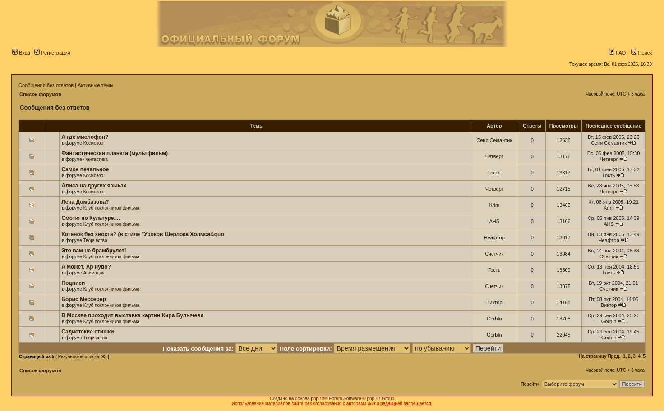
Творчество (95, 240)
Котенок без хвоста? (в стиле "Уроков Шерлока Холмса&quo (142, 234)
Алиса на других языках (93, 186)
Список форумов (40, 94)
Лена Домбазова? (85, 202)
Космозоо (93, 143)
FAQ (617, 52)
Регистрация (52, 52)
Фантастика (95, 159)
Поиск (641, 52)
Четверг (494, 156)
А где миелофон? (84, 137)
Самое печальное (85, 169)
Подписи (73, 283)
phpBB (317, 398)
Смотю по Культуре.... (90, 218)
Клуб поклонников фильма (111, 208)
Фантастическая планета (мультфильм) (114, 153)
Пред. (614, 356)
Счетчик (494, 253)
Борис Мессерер (83, 299)
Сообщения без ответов (46, 85)
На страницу (593, 356)
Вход (21, 52)
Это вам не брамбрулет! (93, 250)
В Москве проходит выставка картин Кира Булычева (132, 315)
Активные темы (95, 85)
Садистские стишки (87, 332)
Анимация (94, 272)
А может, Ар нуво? (86, 267)
